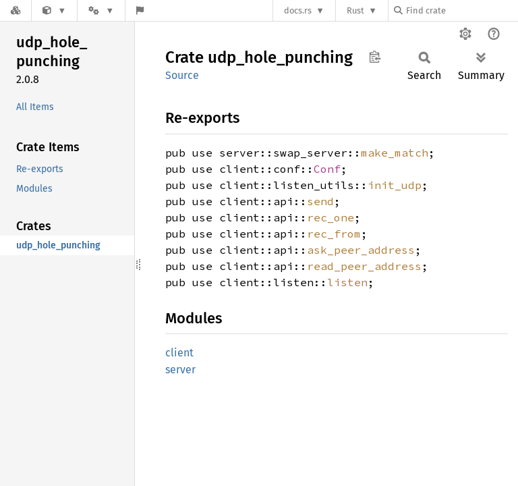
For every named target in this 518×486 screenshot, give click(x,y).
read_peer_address (364, 266)
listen (347, 282)
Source (182, 75)
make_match (394, 152)
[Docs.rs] (15, 10)
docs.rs (298, 10)
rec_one (330, 217)
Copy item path (375, 56)
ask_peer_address (361, 249)
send (320, 201)
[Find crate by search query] (461, 10)
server (180, 369)
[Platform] (101, 10)
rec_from (334, 233)
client (179, 352)
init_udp (395, 185)
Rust (355, 10)
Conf (327, 169)
